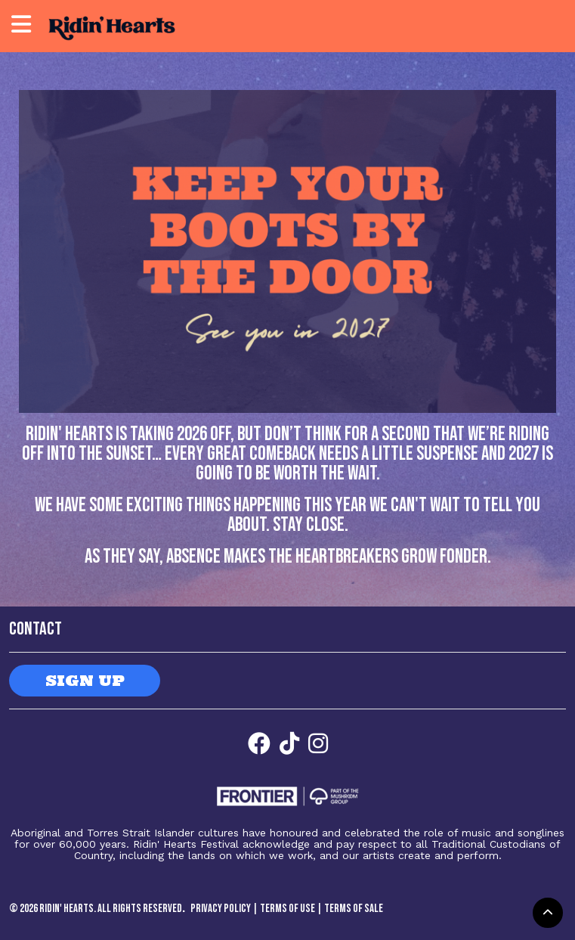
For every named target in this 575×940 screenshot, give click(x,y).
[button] (548, 913)
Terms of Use (287, 908)
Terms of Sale (353, 908)
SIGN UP (85, 680)
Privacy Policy (220, 908)
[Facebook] (259, 743)
